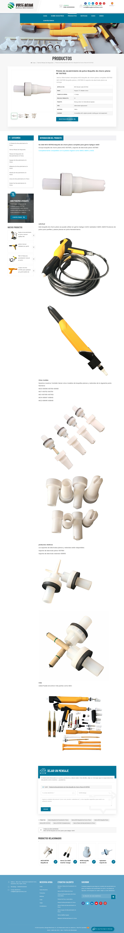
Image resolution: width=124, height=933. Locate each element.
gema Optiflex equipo (63, 915)
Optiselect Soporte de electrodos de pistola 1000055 (105, 862)
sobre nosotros (57, 16)
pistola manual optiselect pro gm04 (23, 245)
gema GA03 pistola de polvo (65, 891)
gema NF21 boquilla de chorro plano (81, 820)
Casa (45, 16)
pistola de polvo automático (65, 899)
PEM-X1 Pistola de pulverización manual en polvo (24, 258)
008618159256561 (22, 887)
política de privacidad (70, 930)
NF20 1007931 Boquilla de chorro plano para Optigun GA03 (45, 862)
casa (41, 886)
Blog (48, 930)
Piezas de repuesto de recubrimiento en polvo (16, 155)
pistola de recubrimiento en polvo (17, 174)
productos (42, 893)
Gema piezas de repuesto (17, 150)
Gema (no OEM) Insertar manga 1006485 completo (65, 862)
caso (93, 16)
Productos (72, 16)
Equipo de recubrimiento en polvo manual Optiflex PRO (24, 234)
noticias (84, 16)
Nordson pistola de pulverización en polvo (67, 887)
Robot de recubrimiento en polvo (17, 184)
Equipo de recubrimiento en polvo (18, 161)
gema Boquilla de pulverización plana (58, 820)
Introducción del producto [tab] (51, 138)
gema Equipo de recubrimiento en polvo (67, 911)
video (101, 16)
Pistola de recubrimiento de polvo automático (67, 895)
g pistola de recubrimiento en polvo (18, 144)
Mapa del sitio (55, 930)
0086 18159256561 (69, 7)
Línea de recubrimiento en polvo (19, 179)
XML (62, 930)
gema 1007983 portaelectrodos (62, 823)
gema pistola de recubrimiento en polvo (84, 823)
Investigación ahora (66, 119)
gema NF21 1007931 (45, 823)
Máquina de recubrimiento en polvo (18, 167)
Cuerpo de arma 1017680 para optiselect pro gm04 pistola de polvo (24, 270)
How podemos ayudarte (19, 201)
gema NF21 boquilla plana (101, 820)
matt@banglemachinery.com (93, 7)
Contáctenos (48, 21)
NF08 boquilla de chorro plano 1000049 (84, 862)
